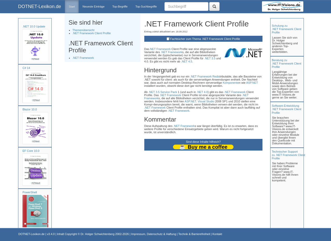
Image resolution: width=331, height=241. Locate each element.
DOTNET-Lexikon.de (39, 6)
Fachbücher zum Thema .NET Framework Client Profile (205, 38)
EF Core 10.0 (30, 150)
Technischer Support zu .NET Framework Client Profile (288, 155)
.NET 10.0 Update (33, 26)
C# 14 (26, 67)
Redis (216, 76)
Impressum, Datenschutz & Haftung (153, 234)
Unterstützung (280, 20)
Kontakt (217, 234)
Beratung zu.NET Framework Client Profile (286, 63)
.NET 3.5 (209, 58)
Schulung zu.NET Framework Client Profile (286, 29)
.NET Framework (83, 57)
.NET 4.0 (202, 92)
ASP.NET (252, 82)
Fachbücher (26, 20)
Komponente (231, 82)
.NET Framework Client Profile (91, 33)
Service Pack (168, 92)
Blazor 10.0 (29, 109)
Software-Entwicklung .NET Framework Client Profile (286, 109)
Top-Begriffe (119, 6)
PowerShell (29, 192)
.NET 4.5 (186, 61)
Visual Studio (206, 101)
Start (72, 6)
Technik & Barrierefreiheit (194, 234)
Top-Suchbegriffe (146, 6)
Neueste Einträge (93, 6)
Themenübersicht (83, 30)
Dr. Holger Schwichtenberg (98, 234)
